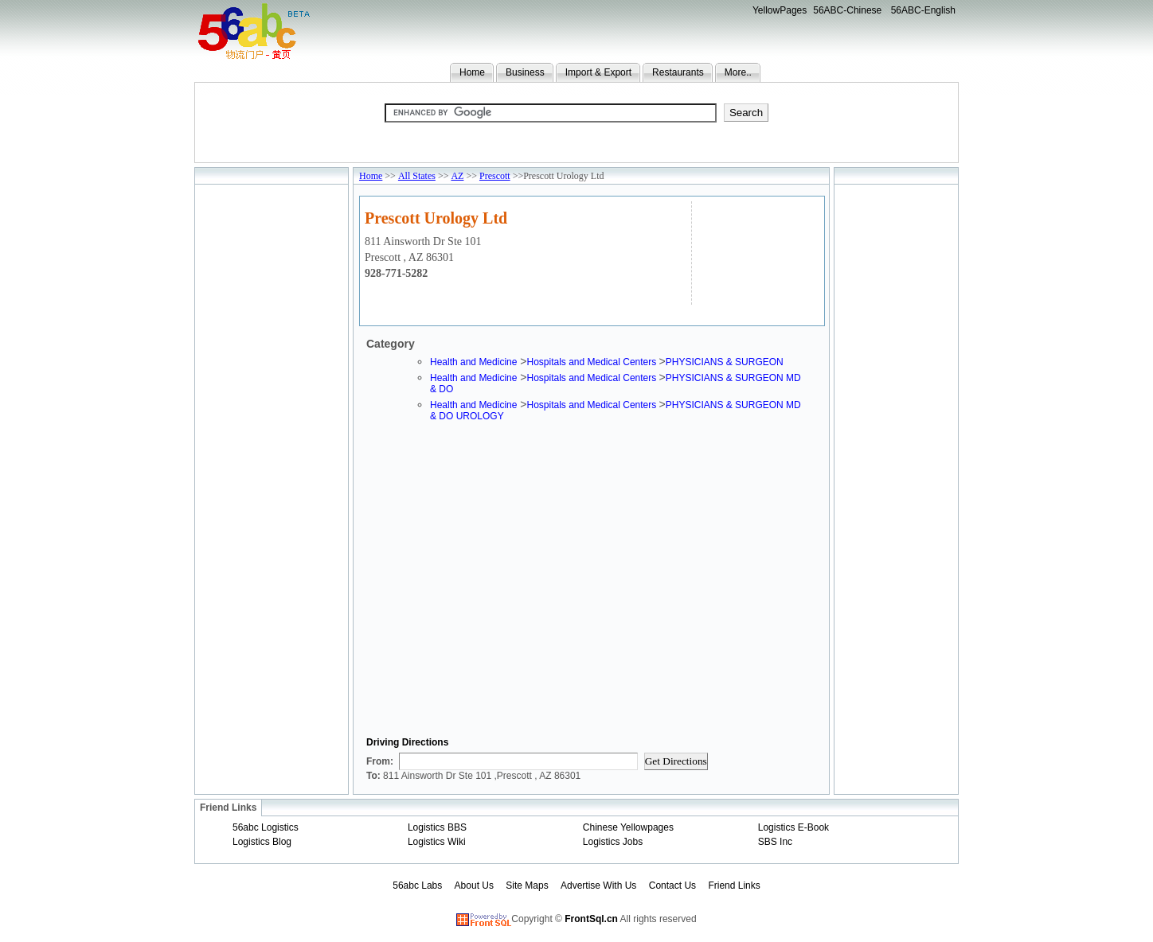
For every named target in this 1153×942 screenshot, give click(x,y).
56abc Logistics (266, 827)
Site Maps (527, 885)
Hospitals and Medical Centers (592, 362)
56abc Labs (417, 885)
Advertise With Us (598, 885)
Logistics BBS (437, 827)
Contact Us (672, 885)
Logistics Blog (262, 841)
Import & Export (598, 72)
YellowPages (779, 10)
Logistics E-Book (793, 827)
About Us (474, 885)
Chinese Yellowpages (628, 827)
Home (472, 72)
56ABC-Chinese (847, 10)
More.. (738, 72)
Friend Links (734, 885)
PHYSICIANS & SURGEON (725, 362)
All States (417, 175)
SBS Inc (775, 841)
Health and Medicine (473, 362)
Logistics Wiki (437, 841)
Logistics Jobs (613, 841)
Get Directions (676, 761)
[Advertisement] (756, 251)
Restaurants (678, 72)
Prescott (494, 175)
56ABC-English (923, 10)
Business (525, 72)
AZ (457, 175)
